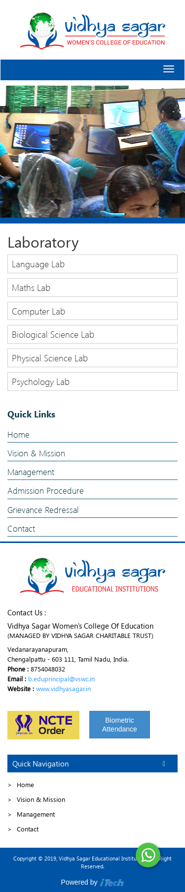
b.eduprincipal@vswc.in (61, 678)
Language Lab (38, 263)
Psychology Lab (41, 381)
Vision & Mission (36, 453)
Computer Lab (38, 311)
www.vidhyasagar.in (63, 688)
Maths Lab (31, 287)
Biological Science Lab (53, 334)
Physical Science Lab (50, 357)
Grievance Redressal (42, 509)
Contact (21, 528)
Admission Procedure (45, 490)
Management (30, 472)
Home (18, 434)
